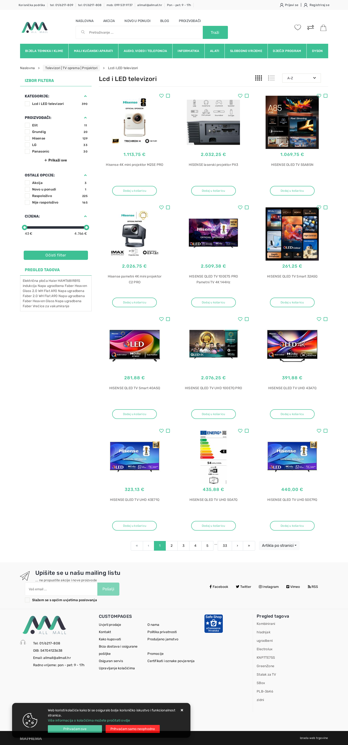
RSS (313, 587)
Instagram (269, 587)
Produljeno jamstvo (162, 639)
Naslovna (85, 21)
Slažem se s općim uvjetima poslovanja (64, 600)
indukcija (30, 286)
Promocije (155, 654)
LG (59, 145)
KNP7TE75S (266, 658)
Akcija (109, 21)
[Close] (75, 729)
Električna (30, 281)
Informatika (188, 51)
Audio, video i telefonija (145, 51)
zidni (260, 700)
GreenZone (265, 666)
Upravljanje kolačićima (117, 668)
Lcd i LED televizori (59, 104)
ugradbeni (265, 641)
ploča (43, 281)
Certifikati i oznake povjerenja (171, 661)
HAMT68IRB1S (69, 281)
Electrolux (265, 649)
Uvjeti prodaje (110, 625)
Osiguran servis (111, 661)
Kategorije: (37, 96)
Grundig (59, 132)
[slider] (24, 227)
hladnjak (263, 632)
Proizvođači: (38, 118)
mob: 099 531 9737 (119, 5)
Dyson (317, 51)
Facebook (219, 587)
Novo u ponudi (137, 21)
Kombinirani (266, 624)
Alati (214, 51)
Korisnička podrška (32, 5)
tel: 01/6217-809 (61, 5)
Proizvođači (190, 21)
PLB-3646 (265, 691)
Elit (59, 125)
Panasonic (59, 151)
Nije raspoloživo (59, 202)
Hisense (59, 138)
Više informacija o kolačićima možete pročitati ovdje (89, 720)
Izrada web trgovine (314, 738)
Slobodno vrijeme (246, 51)
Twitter (243, 587)
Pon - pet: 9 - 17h (179, 5)
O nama (153, 625)
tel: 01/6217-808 (90, 5)
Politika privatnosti (162, 632)
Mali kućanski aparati (93, 51)
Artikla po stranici (278, 545)
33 (225, 546)
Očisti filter (55, 255)
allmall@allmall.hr (149, 5)
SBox (261, 683)
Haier (53, 281)
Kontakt (105, 632)
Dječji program (287, 51)
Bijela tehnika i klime (44, 51)
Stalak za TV (266, 674)
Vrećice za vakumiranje (51, 306)
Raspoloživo (59, 196)
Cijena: (32, 216)
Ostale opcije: (40, 175)
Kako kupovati (110, 639)
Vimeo (293, 587)
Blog (164, 21)
